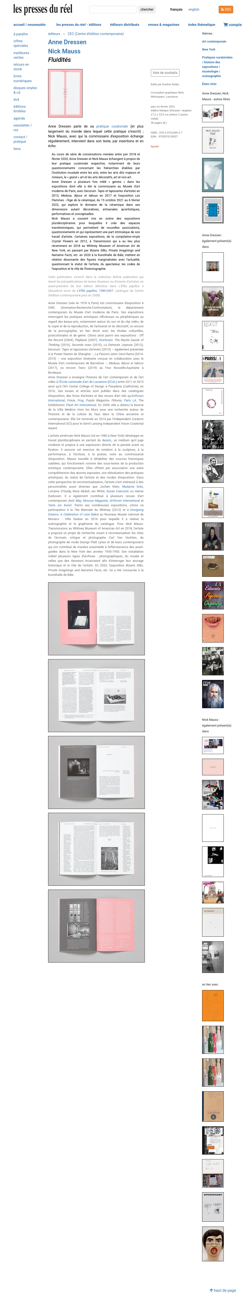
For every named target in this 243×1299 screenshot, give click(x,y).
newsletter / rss (22, 127)
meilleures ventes (21, 55)
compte (233, 24)
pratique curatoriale (112, 126)
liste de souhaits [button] (165, 73)
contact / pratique (20, 139)
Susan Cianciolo (117, 491)
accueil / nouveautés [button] (29, 25)
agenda (19, 118)
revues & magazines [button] (163, 25)
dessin (106, 440)
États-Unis (209, 84)
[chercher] (112, 9)
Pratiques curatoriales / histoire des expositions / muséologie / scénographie (217, 67)
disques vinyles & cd (25, 90)
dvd (16, 100)
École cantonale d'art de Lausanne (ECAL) (88, 382)
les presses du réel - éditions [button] (78, 25)
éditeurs (54, 34)
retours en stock (21, 67)
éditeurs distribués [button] (124, 25)
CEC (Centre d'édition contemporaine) (96, 34)
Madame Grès (132, 486)
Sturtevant (106, 340)
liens (17, 149)
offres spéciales (20, 43)
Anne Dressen (67, 42)
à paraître (20, 34)
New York (208, 49)
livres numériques (22, 78)
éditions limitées (19, 109)
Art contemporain (214, 41)
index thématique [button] (201, 25)
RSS (226, 9)
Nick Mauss (64, 51)
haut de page (223, 1290)
